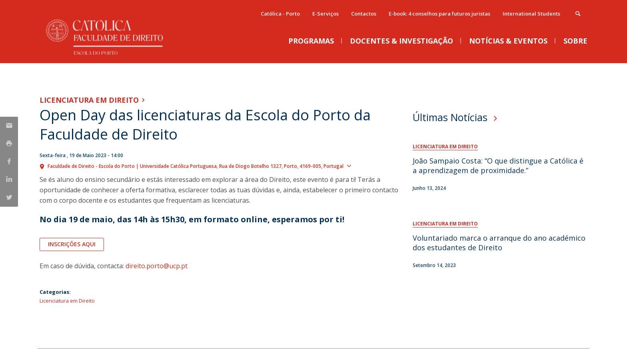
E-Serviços (325, 13)
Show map (368, 165)
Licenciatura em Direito (89, 100)
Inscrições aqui (72, 244)
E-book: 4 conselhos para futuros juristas (439, 13)
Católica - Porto (280, 13)
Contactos (363, 13)
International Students (531, 13)
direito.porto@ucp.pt (157, 265)
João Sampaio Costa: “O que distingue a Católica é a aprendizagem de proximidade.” (498, 165)
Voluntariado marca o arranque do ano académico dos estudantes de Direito (499, 242)
